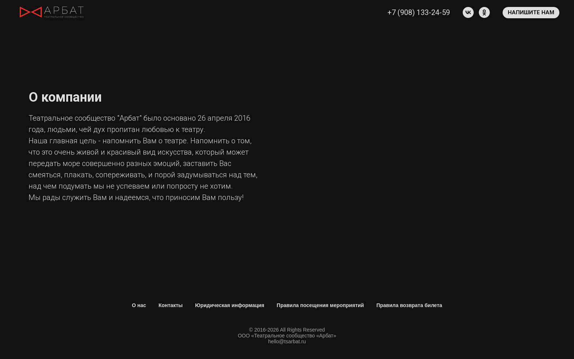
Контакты (171, 305)
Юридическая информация (229, 305)
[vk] (468, 12)
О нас (139, 305)
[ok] (484, 12)
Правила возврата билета (409, 305)
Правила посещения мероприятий (320, 305)
